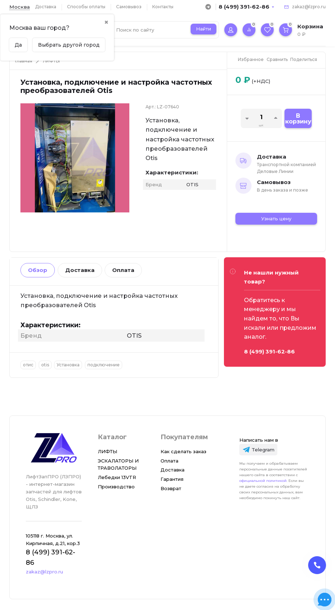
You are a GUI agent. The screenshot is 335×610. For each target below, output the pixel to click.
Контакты (162, 6)
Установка (68, 364)
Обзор (37, 270)
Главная (23, 61)
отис (28, 364)
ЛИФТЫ (51, 61)
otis (45, 364)
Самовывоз (129, 6)
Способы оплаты (86, 6)
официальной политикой (263, 480)
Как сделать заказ (183, 451)
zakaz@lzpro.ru (309, 6)
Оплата (123, 270)
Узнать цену (276, 218)
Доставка (45, 6)
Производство (116, 486)
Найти (203, 29)
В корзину (298, 118)
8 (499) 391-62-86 (244, 6)
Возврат (171, 488)
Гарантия (172, 479)
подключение (103, 364)
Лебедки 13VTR (117, 477)
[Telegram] (258, 449)
